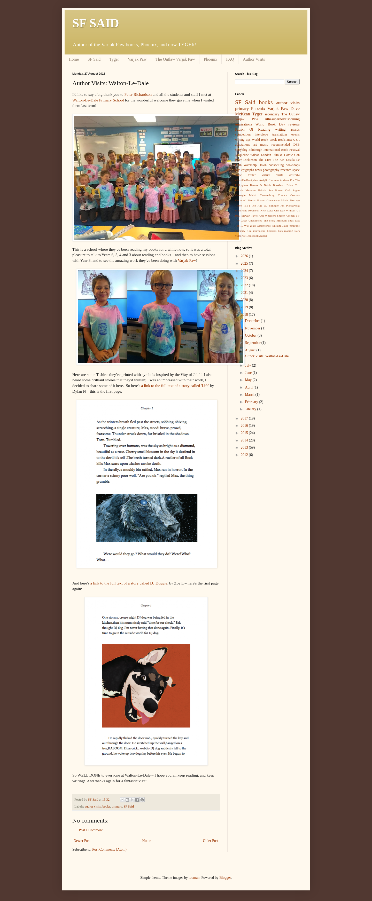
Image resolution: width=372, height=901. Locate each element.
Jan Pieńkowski (290, 205)
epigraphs (247, 170)
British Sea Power (270, 190)
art (255, 144)
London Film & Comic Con (280, 155)
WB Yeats (250, 225)
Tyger (114, 59)
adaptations (242, 144)
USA (296, 139)
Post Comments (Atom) (109, 849)
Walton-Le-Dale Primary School (98, 100)
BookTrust (285, 139)
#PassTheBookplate (246, 180)
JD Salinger (271, 205)
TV (298, 215)
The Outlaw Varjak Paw (175, 59)
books (106, 806)
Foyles (261, 200)
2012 (245, 455)
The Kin (278, 160)
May (248, 380)
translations (279, 134)
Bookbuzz (279, 185)
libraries (271, 230)
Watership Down (255, 165)
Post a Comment (91, 830)
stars (297, 230)
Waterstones (263, 225)
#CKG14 (294, 175)
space (296, 170)
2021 (245, 293)
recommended (281, 144)
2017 (245, 418)
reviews (294, 124)
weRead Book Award (254, 235)
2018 (245, 315)
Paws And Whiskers (264, 215)
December (253, 321)
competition (243, 134)
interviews (261, 134)
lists (280, 230)
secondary (272, 114)
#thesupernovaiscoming (282, 119)
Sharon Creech (286, 215)
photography (271, 170)
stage (238, 175)
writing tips (243, 139)
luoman (194, 878)
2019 (245, 307)
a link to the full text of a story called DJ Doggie (128, 583)
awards (295, 129)
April (249, 387)
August (250, 350)
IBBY (247, 205)
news (258, 170)
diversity (240, 230)
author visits (93, 806)
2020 (245, 300)
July (248, 365)
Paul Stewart (242, 215)
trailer (251, 175)
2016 (245, 426)
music (264, 144)
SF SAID (95, 23)
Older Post (211, 841)
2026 (245, 256)
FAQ (230, 59)
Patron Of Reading (252, 129)
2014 (245, 440)
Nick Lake (266, 210)
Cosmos (295, 195)
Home (74, 59)
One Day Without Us (287, 210)
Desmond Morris (245, 200)
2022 (245, 285)
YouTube (294, 225)
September (253, 343)
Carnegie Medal (245, 195)
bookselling (276, 165)
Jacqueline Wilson (247, 155)
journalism (259, 230)
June (248, 373)
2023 (245, 278)
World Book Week (264, 139)
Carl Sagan (292, 190)
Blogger (225, 878)
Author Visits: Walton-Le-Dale (266, 356)
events (295, 134)
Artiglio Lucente (269, 180)
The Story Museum (274, 220)
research (286, 170)
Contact (282, 195)
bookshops (293, 165)
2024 (245, 271)
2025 (245, 263)
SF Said (94, 59)
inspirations (243, 124)
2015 (245, 433)
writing (280, 129)
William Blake (280, 225)
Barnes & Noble (260, 185)
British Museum (245, 190)
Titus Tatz (294, 220)
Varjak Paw (137, 59)
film (249, 230)
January (251, 409)
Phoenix (210, 59)
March (250, 395)
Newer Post (82, 841)
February (252, 402)
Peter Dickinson (246, 160)
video (238, 235)
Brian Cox (293, 185)
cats (237, 170)
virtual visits (272, 175)
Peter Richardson (138, 94)
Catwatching (267, 195)
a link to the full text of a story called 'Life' (175, 385)
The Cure (264, 160)
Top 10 (239, 225)
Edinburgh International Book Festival (274, 150)
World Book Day (270, 124)
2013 (245, 447)
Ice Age (257, 205)
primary (117, 806)
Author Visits (254, 59)
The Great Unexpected (248, 220)
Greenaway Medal (278, 200)
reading (288, 230)
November (253, 328)
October (251, 335)
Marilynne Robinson (247, 210)
